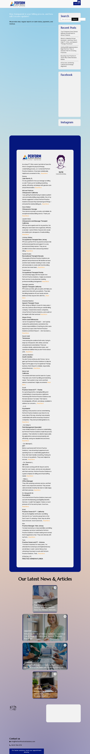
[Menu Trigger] (79, 1)
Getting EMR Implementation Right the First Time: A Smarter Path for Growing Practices (69, 49)
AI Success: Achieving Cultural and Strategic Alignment (67, 64)
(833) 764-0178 (16, 745)
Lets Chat (77, 3)
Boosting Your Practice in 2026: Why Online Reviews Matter (69, 57)
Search (75, 19)
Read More (44, 173)
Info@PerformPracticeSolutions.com (23, 741)
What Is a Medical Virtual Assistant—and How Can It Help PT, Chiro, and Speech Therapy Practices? (69, 41)
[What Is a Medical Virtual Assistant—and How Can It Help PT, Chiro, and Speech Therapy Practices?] (65, 616)
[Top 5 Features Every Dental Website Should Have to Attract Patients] (55, 587)
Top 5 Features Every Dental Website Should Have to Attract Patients (69, 33)
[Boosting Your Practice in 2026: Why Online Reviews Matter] (55, 674)
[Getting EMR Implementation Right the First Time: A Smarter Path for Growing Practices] (65, 645)
